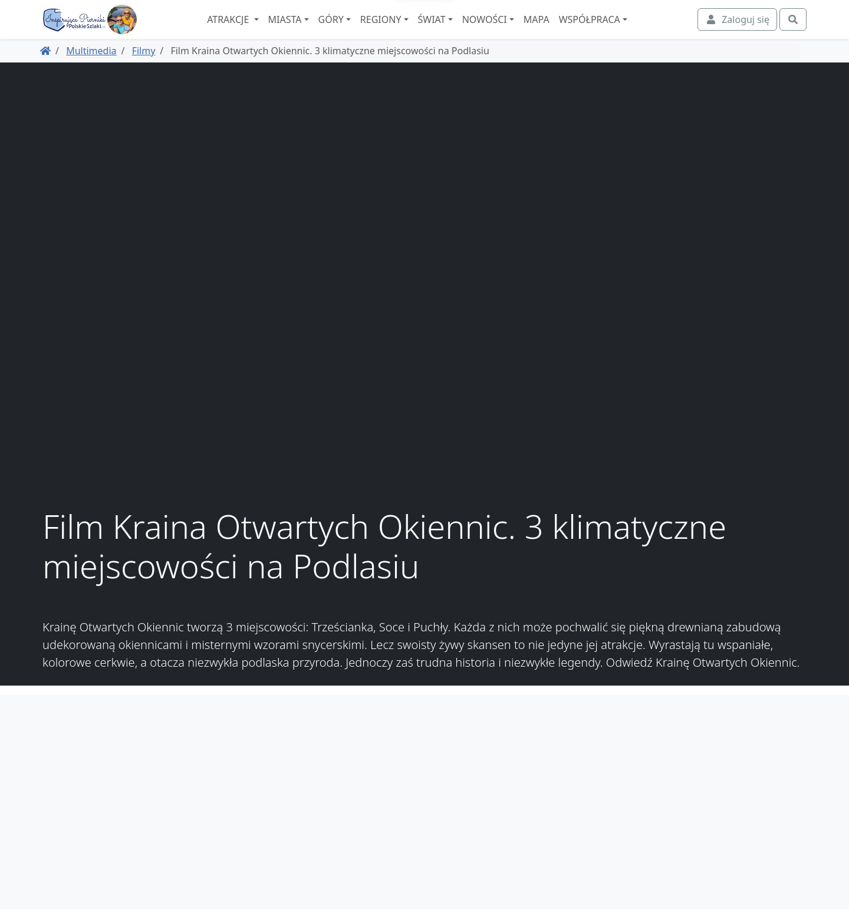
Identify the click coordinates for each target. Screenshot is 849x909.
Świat (464, 30)
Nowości (516, 30)
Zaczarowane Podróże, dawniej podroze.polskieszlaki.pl (736, 814)
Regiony (412, 30)
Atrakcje (261, 30)
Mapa (568, 30)
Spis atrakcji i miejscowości (745, 779)
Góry (363, 30)
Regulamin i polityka (759, 793)
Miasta (317, 30)
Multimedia (91, 71)
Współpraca (621, 30)
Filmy (144, 71)
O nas (791, 765)
